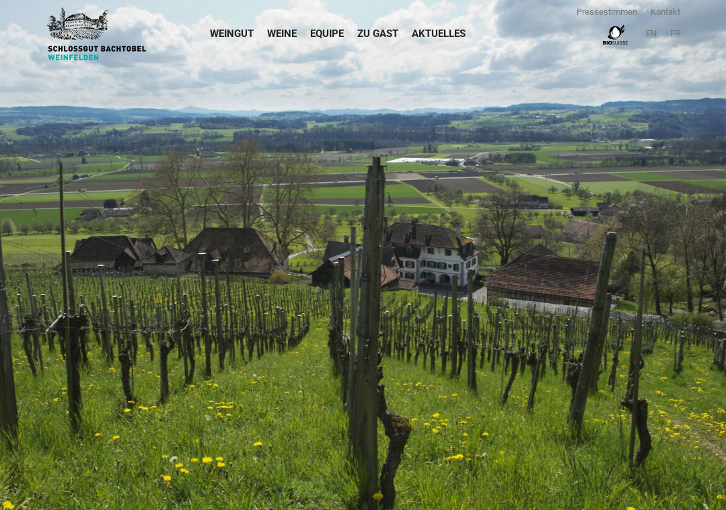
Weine (282, 34)
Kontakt (665, 12)
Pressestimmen (607, 12)
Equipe (327, 34)
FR (675, 33)
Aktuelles (439, 34)
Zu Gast (377, 34)
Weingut (232, 34)
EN (651, 33)
